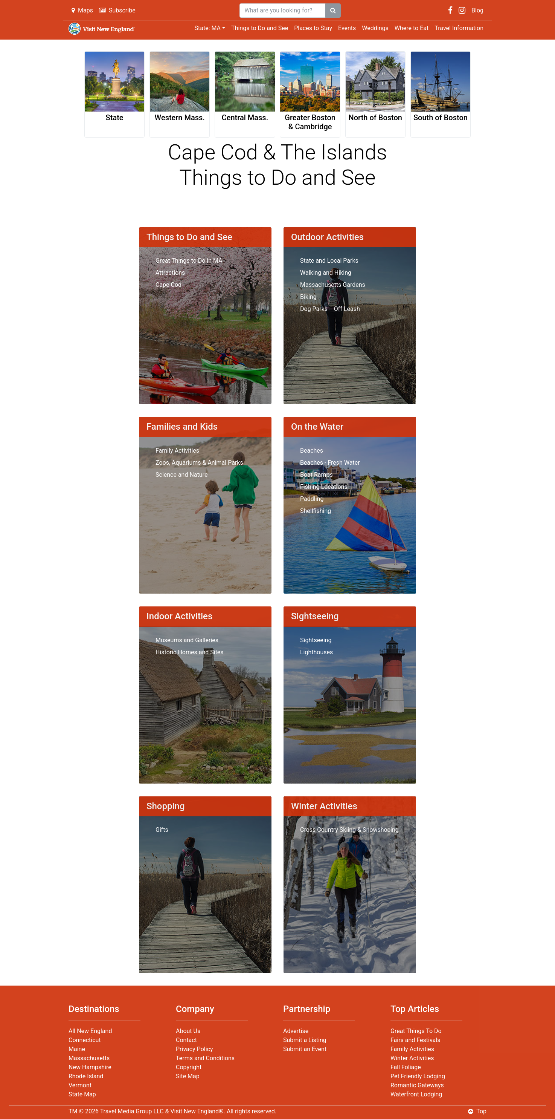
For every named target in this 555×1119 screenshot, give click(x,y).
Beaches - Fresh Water (330, 462)
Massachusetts (89, 1058)
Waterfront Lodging (416, 1094)
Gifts (162, 829)
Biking (308, 296)
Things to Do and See (259, 28)
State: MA (207, 28)
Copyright (188, 1067)
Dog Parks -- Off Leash (330, 308)
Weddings (375, 28)
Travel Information (459, 28)
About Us (188, 1031)
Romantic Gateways (417, 1085)
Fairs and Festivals (415, 1040)
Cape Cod (168, 284)
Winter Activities (412, 1058)
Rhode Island (86, 1076)
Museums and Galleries (187, 640)
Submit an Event (304, 1049)
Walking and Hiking (325, 272)
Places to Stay (313, 28)
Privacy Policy (194, 1049)
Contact (186, 1040)
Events (347, 28)
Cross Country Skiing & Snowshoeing (349, 829)
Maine (77, 1049)
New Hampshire (90, 1067)
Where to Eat (411, 28)
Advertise (295, 1031)
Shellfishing (315, 510)
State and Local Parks (329, 260)
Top (477, 1111)
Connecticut (85, 1040)
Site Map (188, 1076)
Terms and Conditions (205, 1058)
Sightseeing (315, 640)
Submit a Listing (304, 1040)
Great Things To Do (416, 1031)
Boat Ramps (316, 474)
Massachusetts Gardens (332, 284)
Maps (82, 10)
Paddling (311, 498)
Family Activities (177, 450)
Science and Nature (181, 474)
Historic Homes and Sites (190, 652)
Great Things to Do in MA (189, 260)
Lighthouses (316, 652)
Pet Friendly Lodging (417, 1076)
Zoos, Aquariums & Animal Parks (199, 462)
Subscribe (117, 10)
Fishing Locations (324, 486)
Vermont (80, 1085)
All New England (90, 1031)
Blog (477, 10)
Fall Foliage (405, 1067)
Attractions (170, 272)
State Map (82, 1094)
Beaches (311, 450)
